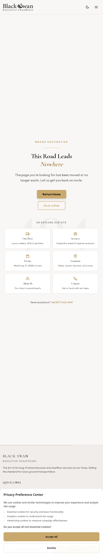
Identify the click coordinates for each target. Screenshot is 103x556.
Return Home (52, 194)
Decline (51, 548)
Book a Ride (51, 205)
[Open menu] (96, 7)
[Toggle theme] (87, 7)
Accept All (51, 536)
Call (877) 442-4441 (62, 302)
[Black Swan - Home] (18, 7)
